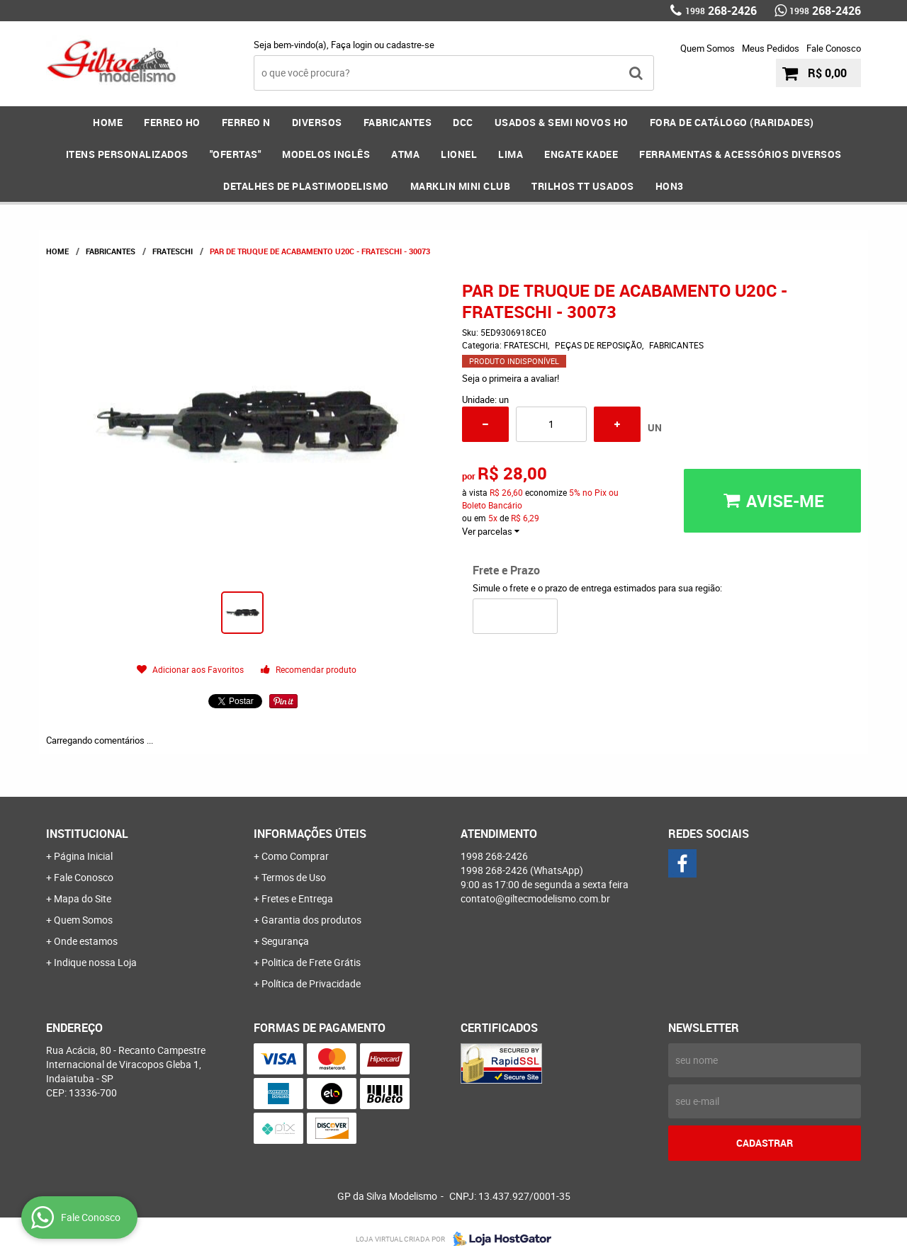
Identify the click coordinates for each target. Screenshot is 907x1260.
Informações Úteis (310, 833)
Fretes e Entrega (297, 898)
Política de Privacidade (311, 983)
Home (108, 122)
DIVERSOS (317, 122)
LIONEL (459, 154)
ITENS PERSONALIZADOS (127, 154)
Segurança (285, 941)
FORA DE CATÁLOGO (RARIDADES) (732, 122)
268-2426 (721, 10)
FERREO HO (172, 122)
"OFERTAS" (235, 154)
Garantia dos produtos (311, 919)
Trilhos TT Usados (582, 186)
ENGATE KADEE (581, 154)
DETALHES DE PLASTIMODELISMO (306, 186)
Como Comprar (295, 856)
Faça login (351, 44)
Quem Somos (707, 48)
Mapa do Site (82, 898)
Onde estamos (86, 941)
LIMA (510, 154)
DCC (463, 122)
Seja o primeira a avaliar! (510, 378)
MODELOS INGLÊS (326, 154)
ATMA (405, 154)
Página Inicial (83, 856)
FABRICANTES (398, 122)
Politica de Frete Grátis (311, 962)
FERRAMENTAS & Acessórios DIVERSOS (740, 154)
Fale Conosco (833, 48)
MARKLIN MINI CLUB (460, 186)
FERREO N (246, 122)
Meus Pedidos (770, 48)
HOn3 (669, 186)
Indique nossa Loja (95, 962)
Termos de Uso (293, 877)
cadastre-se (410, 44)
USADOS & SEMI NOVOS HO (562, 122)
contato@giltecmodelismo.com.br (535, 898)
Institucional (87, 833)
